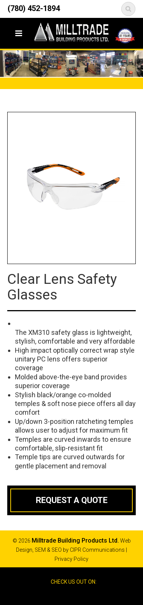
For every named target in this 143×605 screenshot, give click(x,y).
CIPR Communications (97, 550)
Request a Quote (72, 500)
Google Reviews (78, 595)
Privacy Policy (71, 559)
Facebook (64, 595)
